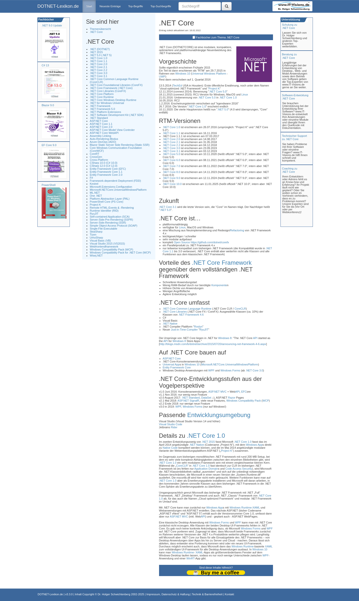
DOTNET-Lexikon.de (58, 6)
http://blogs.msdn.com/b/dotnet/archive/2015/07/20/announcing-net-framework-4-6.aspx (213, 344)
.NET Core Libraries (175, 311)
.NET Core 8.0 (171, 172)
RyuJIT (94, 213)
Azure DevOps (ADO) (103, 141)
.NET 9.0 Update (52, 25)
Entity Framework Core (177, 367)
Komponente (219, 285)
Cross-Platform (99, 159)
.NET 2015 (96, 52)
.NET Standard (99, 117)
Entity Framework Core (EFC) (108, 168)
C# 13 (45, 65)
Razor (231, 397)
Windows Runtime (240, 507)
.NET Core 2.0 (98, 64)
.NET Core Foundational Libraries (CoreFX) (116, 85)
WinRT (190, 558)
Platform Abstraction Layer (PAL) (109, 198)
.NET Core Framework (222, 262)
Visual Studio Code (170, 424)
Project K (95, 204)
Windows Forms (230, 370)
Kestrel (94, 183)
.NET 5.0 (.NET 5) (101, 55)
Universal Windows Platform (209, 73)
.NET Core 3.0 (98, 73)
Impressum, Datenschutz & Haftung (168, 594)
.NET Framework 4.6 (190, 314)
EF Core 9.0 (49, 145)
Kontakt (229, 594)
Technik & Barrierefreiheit (207, 594)
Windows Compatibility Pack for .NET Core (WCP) (120, 252)
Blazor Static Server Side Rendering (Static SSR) (120, 144)
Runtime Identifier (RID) (104, 210)
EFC (244, 391)
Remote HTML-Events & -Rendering (112, 207)
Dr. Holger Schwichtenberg (114, 594)
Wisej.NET (96, 255)
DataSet (206, 397)
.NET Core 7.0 (171, 166)
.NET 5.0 (222, 109)
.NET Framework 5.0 (102, 108)
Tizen (93, 234)
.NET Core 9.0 (171, 177)
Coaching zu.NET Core (289, 170)
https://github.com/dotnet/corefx (210, 242)
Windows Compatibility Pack (243, 400)
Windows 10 (182, 73)
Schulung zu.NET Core (289, 26)
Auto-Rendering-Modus (104, 138)
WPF (211, 370)
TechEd (177, 85)
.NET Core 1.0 (98, 58)
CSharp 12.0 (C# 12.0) (103, 165)
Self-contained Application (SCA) (110, 216)
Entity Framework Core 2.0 (106, 174)
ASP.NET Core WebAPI (104, 132)
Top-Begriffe (135, 6)
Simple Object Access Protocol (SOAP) (113, 225)
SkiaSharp (96, 231)
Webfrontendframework (104, 246)
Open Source (182, 242)
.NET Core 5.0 (217, 91)
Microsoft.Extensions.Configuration (111, 186)
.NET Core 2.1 (98, 67)
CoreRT (94, 153)
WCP (266, 400)
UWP (162, 76)
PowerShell (49, 184)
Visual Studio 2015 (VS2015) (107, 243)
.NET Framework (100, 105)
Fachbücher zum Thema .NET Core (217, 37)
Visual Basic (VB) (100, 240)
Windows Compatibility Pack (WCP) (111, 249)
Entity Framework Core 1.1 (106, 171)
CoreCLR (240, 308)
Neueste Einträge (110, 6)
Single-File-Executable (103, 228)
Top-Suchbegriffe (160, 6)
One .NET (96, 195)
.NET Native (170, 323)
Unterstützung (290, 19)
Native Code (170, 447)
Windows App (254, 444)
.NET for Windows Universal (107, 102)
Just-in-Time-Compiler (184, 329)
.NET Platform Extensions (105, 111)
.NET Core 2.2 (98, 70)
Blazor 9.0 (48, 105)
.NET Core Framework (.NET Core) (111, 87)
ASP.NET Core (99, 120)
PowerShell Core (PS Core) (106, 201)
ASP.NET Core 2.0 (101, 126)
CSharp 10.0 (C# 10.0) (103, 162)
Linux (244, 94)
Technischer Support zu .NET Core (294, 137)
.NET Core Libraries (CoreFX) (108, 90)
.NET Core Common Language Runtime (187, 308)
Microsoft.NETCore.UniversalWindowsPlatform (118, 189)
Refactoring (237, 230)
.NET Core (96, 31)
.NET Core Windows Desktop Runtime (113, 99)
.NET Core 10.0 (172, 183)
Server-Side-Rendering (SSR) (108, 222)
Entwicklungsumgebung (219, 415)
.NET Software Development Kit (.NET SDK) (117, 114)
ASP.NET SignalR (188, 400)
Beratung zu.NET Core (289, 56)
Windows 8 (225, 338)
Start (89, 6)
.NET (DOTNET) (100, 49)
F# (91, 177)
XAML (256, 507)
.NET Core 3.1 (98, 76)
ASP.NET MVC (217, 391)
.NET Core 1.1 (98, 61)
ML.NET (95, 192)
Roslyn (198, 326)
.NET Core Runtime (102, 96)
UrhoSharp (96, 237)
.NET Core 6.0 (171, 160)
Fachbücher (46, 19)
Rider (174, 427)
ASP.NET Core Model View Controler (112, 129)
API (255, 338)
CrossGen (96, 156)
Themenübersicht (100, 28)
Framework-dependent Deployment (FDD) (115, 180)
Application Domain (206, 468)
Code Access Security (238, 468)
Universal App (171, 364)
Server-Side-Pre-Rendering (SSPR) (111, 219)
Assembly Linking (100, 135)
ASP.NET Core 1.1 (101, 123)
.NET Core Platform (102, 93)
